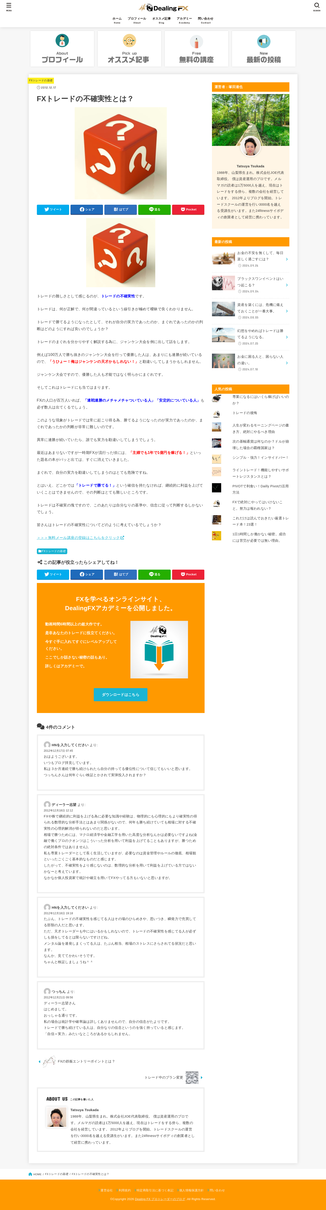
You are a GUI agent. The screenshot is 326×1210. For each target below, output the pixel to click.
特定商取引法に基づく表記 (155, 1190)
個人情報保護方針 (191, 1190)
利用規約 (125, 1190)
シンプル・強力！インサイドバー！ (260, 457)
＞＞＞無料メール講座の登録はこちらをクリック (78, 537)
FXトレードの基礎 (41, 80)
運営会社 (106, 1190)
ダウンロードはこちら (120, 694)
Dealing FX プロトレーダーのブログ (160, 1199)
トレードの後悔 (244, 413)
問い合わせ (217, 1190)
